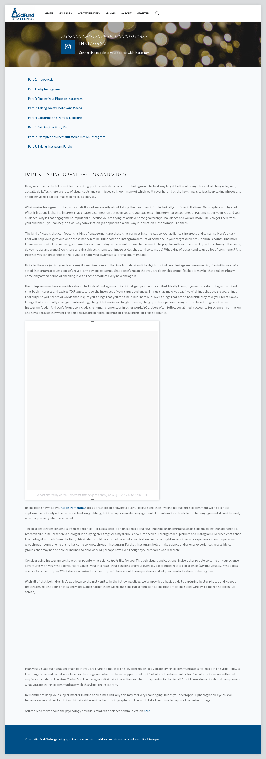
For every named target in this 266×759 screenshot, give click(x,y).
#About (126, 13)
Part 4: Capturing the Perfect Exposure (55, 118)
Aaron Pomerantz (73, 508)
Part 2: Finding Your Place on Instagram (55, 98)
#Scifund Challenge (45, 739)
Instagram (93, 43)
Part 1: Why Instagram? (44, 89)
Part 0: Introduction (41, 79)
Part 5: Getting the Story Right (49, 127)
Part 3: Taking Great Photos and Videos (55, 108)
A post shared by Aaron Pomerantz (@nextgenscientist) (72, 495)
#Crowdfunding (89, 13)
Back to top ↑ (150, 739)
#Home (49, 13)
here (147, 711)
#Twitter (143, 13)
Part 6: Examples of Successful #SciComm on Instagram (66, 137)
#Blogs (111, 13)
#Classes (65, 13)
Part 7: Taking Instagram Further (51, 146)
